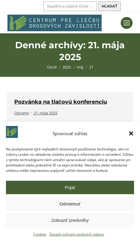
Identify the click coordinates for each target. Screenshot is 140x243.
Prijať (70, 187)
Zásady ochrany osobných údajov (76, 234)
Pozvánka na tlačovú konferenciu (60, 102)
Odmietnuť (70, 203)
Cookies (39, 234)
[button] (131, 133)
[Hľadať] (70, 6)
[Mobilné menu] (127, 23)
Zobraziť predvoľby (70, 220)
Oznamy (21, 113)
